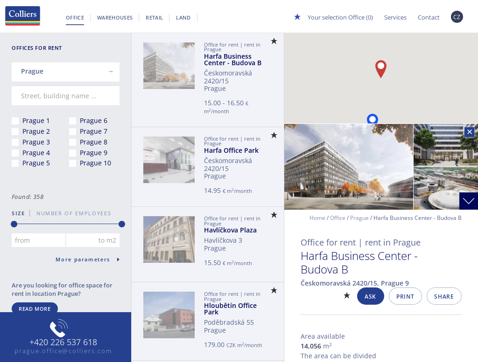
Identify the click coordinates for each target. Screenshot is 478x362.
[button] (372, 123)
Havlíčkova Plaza (230, 229)
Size (18, 213)
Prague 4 (36, 152)
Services (395, 17)
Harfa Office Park (231, 150)
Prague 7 (93, 131)
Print (405, 297)
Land (183, 17)
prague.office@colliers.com (63, 351)
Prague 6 (93, 120)
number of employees (70, 213)
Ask (370, 297)
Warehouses (115, 17)
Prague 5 (36, 162)
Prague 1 (36, 120)
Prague (359, 218)
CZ (457, 17)
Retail (154, 17)
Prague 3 (36, 141)
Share (444, 297)
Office (75, 17)
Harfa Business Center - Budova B (232, 59)
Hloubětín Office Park (230, 308)
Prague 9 (93, 152)
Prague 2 (36, 131)
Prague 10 (95, 162)
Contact (429, 17)
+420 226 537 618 (63, 342)
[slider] (14, 224)
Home (317, 218)
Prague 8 (93, 141)
